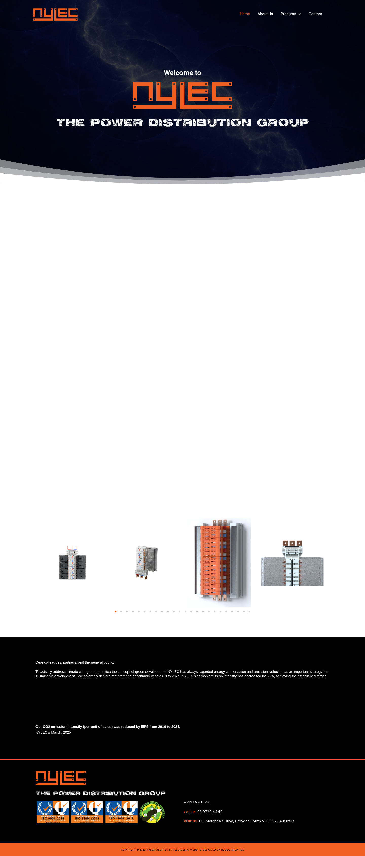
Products (286, 14)
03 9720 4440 (203, 812)
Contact (312, 14)
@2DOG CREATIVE (232, 850)
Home (242, 14)
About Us (262, 14)
